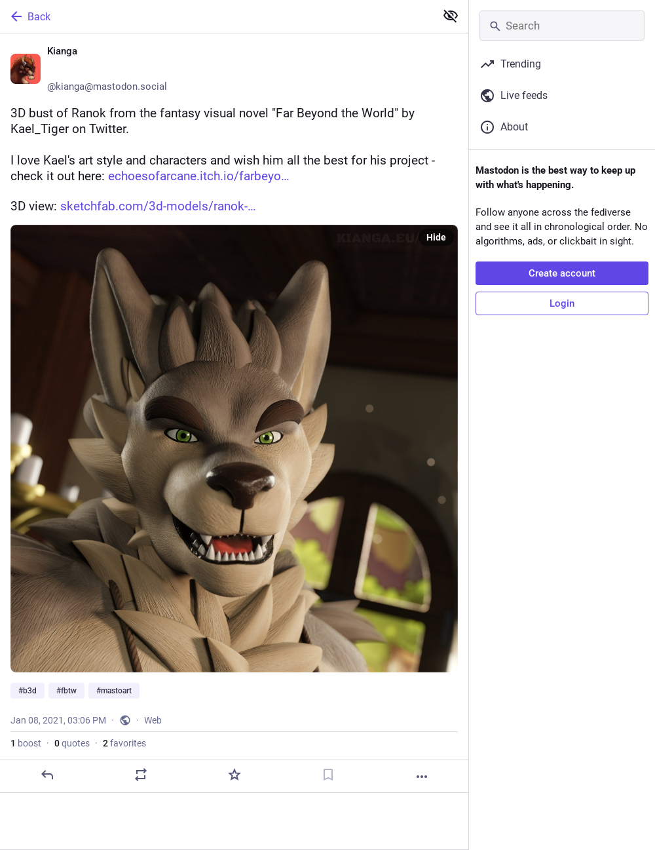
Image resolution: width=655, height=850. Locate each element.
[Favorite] (234, 774)
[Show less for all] (450, 15)
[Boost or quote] (141, 774)
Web (153, 720)
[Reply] (47, 774)
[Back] (216, 16)
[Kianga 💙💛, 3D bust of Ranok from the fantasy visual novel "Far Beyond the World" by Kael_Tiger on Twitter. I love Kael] (234, 413)
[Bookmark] (328, 774)
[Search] (562, 25)
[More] (422, 776)
